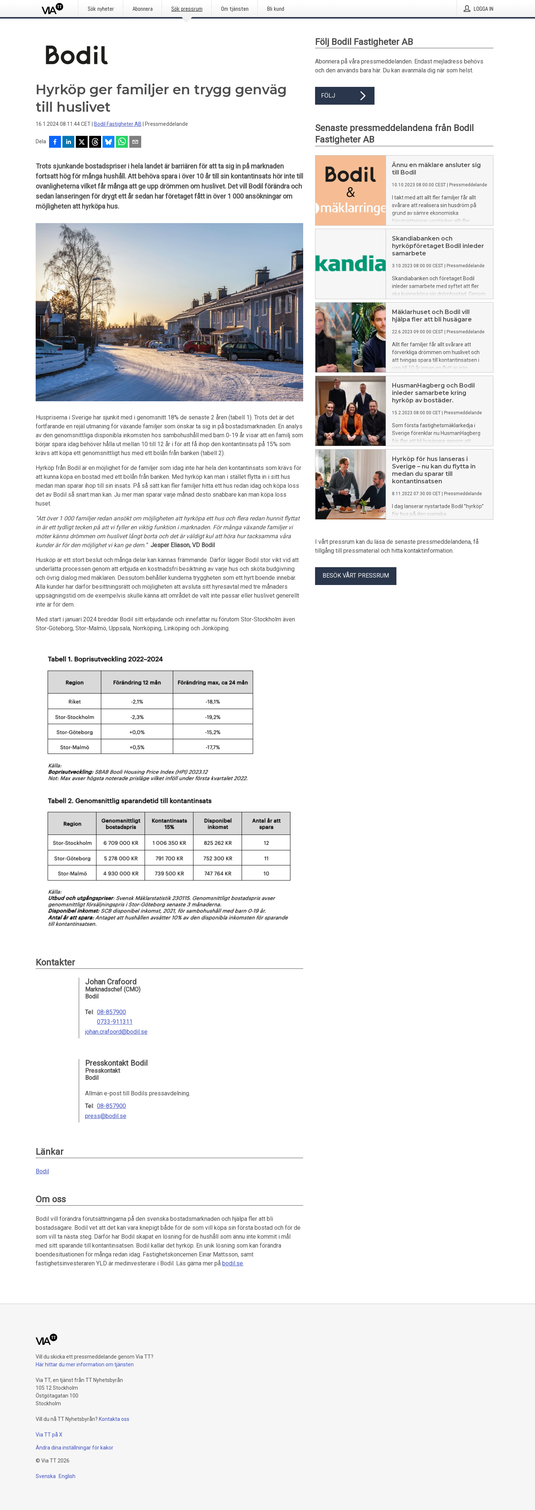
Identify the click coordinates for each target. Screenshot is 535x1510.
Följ (345, 95)
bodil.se (232, 1263)
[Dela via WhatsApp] (122, 142)
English (67, 1476)
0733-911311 (115, 1022)
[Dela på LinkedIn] (68, 142)
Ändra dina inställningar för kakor (74, 1448)
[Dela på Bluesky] (108, 142)
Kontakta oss (114, 1419)
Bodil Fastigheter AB (118, 124)
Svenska (46, 1476)
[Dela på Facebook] (55, 142)
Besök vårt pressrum (355, 575)
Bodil (42, 1171)
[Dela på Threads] (95, 142)
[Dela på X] (82, 142)
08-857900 (111, 1012)
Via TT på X (49, 1435)
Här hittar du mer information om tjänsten (85, 1364)
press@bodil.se (105, 1116)
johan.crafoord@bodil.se (116, 1032)
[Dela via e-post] (135, 142)
